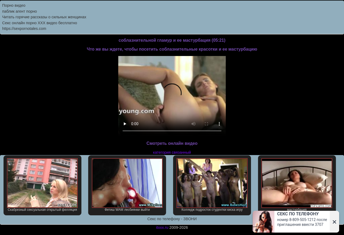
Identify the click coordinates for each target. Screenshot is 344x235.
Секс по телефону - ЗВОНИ (172, 219)
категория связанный (172, 152)
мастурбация (296, 185)
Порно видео (13, 5)
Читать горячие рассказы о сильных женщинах (44, 17)
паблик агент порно (19, 11)
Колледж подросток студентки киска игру (212, 185)
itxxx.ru (162, 227)
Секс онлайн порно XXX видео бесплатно (39, 23)
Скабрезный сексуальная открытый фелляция (42, 185)
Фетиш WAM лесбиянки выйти (127, 185)
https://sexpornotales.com (24, 28)
